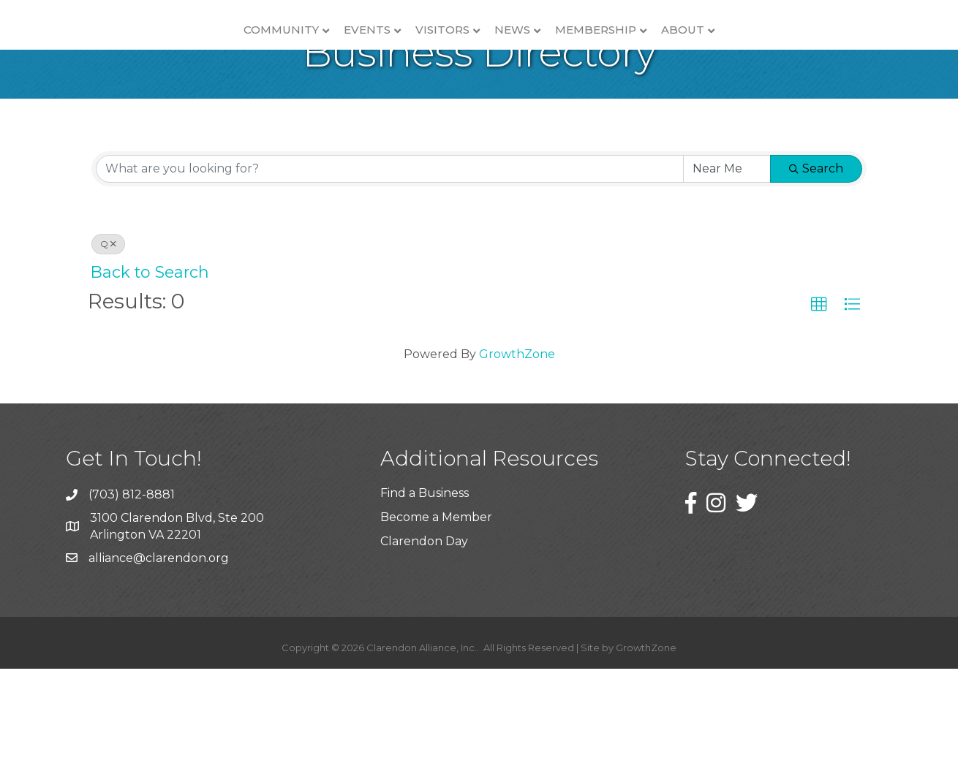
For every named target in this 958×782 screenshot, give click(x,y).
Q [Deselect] (108, 357)
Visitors (320, 55)
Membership (717, 55)
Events (245, 55)
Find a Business (424, 606)
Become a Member (436, 630)
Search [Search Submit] (816, 282)
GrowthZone (517, 467)
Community (159, 55)
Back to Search (150, 385)
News (634, 55)
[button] (819, 418)
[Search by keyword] (390, 282)
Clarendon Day (424, 654)
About (804, 55)
